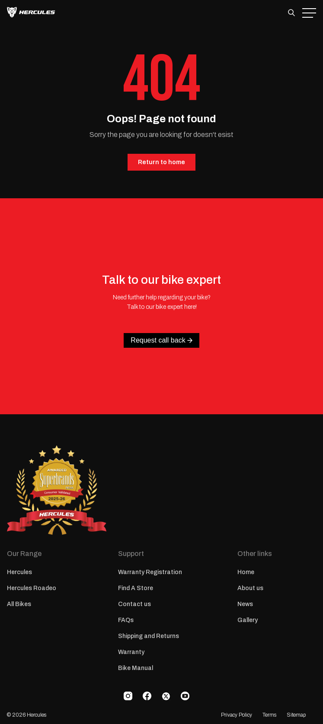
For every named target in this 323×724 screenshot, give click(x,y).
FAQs (126, 620)
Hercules (19, 572)
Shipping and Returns (148, 636)
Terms (269, 715)
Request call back (161, 340)
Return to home (161, 162)
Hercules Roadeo (31, 588)
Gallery (247, 620)
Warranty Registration (150, 572)
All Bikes (19, 604)
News (245, 604)
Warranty (131, 652)
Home (245, 572)
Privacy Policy (236, 715)
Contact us (134, 604)
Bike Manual (135, 668)
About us (250, 588)
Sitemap (296, 715)
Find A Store (135, 588)
